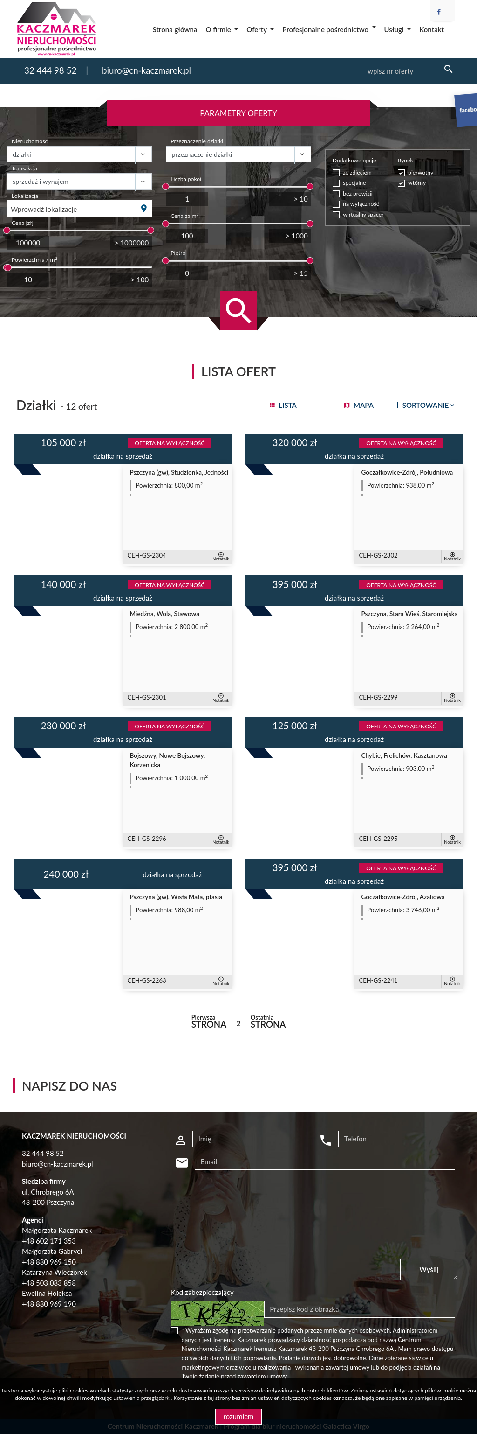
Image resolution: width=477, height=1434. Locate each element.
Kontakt (431, 29)
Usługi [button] (395, 29)
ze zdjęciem (357, 172)
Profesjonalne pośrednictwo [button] (326, 29)
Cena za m (184, 215)
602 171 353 (56, 1241)
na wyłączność (361, 203)
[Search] (408, 71)
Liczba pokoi (185, 178)
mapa (359, 405)
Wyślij (428, 1269)
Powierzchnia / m (34, 259)
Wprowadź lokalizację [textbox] (44, 209)
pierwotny (420, 172)
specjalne (354, 182)
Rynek (405, 160)
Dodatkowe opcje (354, 160)
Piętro (177, 252)
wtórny (417, 182)
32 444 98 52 (50, 70)
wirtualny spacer (363, 214)
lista (283, 405)
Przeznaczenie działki (196, 141)
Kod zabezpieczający (202, 1292)
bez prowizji (358, 193)
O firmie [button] (218, 29)
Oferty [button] (257, 29)
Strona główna (175, 29)
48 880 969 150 (51, 1262)
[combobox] (71, 208)
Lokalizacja (25, 195)
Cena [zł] (23, 222)
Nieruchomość (30, 141)
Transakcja (24, 168)
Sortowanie (429, 405)
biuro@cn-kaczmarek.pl (146, 70)
